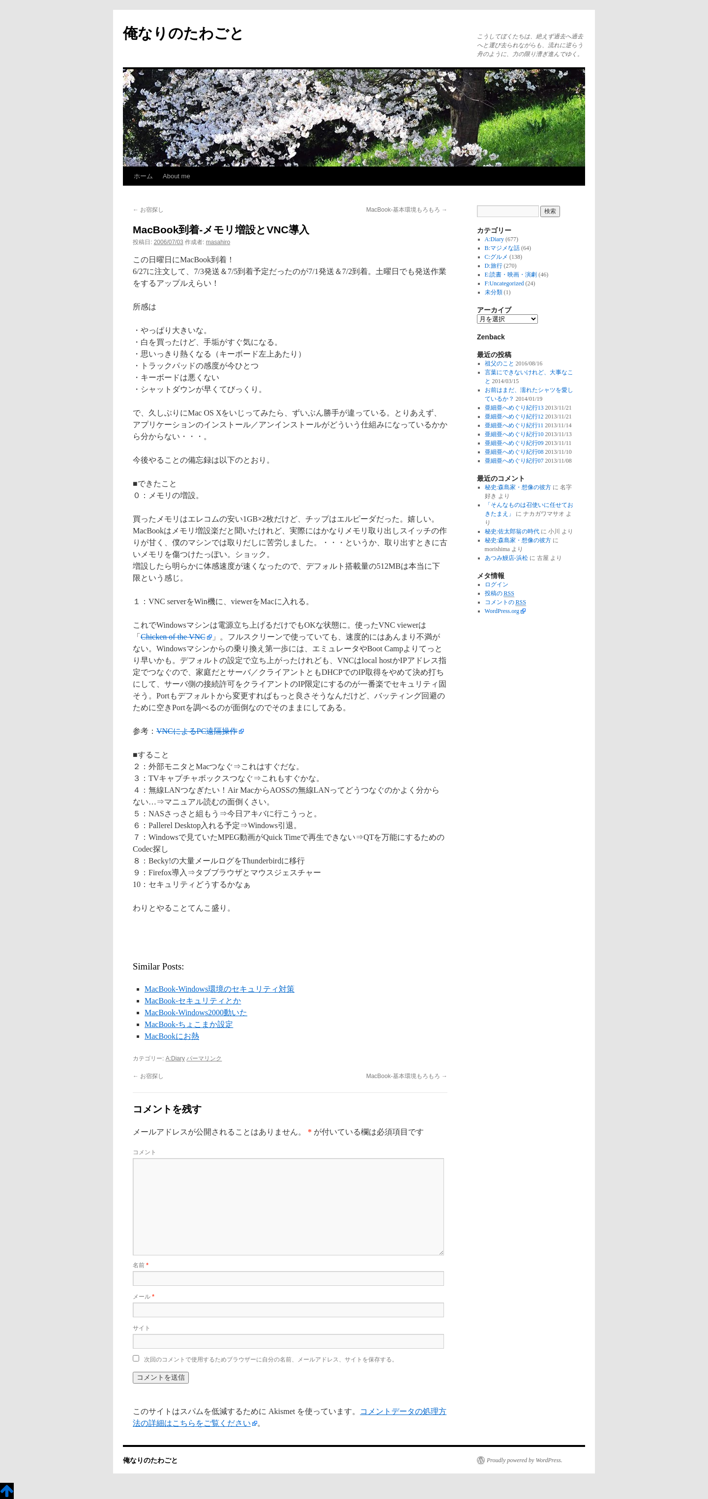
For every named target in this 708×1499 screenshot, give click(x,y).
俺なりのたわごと (183, 33)
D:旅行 (493, 265)
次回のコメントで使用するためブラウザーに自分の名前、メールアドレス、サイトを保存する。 (271, 1359)
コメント (144, 1152)
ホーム (143, 176)
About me (176, 176)
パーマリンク (204, 1058)
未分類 (493, 292)
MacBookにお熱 (172, 1036)
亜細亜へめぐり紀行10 (514, 434)
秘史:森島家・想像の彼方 (518, 487)
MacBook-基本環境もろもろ (406, 209)
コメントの (505, 602)
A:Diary (175, 1058)
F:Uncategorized (504, 283)
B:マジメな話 (502, 248)
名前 (140, 1265)
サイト (141, 1328)
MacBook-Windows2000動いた (196, 1012)
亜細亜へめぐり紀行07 (514, 460)
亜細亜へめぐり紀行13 (514, 407)
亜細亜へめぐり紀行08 (514, 451)
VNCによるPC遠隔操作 (196, 731)
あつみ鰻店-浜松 (506, 558)
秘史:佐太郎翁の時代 (512, 531)
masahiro (218, 242)
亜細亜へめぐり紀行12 (514, 416)
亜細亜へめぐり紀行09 (514, 443)
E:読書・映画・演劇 (511, 274)
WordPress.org (502, 611)
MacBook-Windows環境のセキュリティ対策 (220, 989)
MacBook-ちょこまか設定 (189, 1024)
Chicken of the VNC (173, 637)
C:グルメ (496, 256)
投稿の (499, 593)
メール (143, 1296)
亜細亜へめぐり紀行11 (514, 425)
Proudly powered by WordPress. (524, 1460)
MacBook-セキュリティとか (193, 1001)
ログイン (496, 584)
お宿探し (148, 209)
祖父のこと (499, 363)
